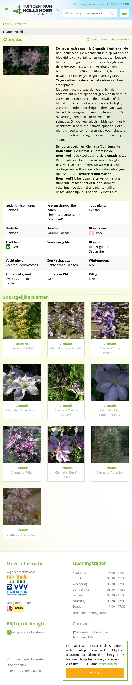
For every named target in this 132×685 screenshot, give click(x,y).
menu (6, 10)
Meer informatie (110, 664)
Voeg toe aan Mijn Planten (110, 39)
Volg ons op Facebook (28, 632)
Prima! (95, 673)
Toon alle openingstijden (91, 613)
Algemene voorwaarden (24, 670)
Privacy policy (16, 665)
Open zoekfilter (15, 32)
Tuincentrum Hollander (91, 632)
